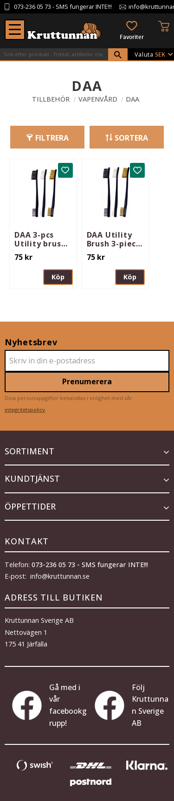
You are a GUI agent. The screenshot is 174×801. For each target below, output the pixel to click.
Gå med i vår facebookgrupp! (49, 705)
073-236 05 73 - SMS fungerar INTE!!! (90, 564)
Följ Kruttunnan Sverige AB (131, 705)
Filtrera (52, 138)
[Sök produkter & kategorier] (54, 54)
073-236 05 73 (32, 6)
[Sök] (118, 54)
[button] (15, 29)
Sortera (131, 138)
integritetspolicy (25, 409)
